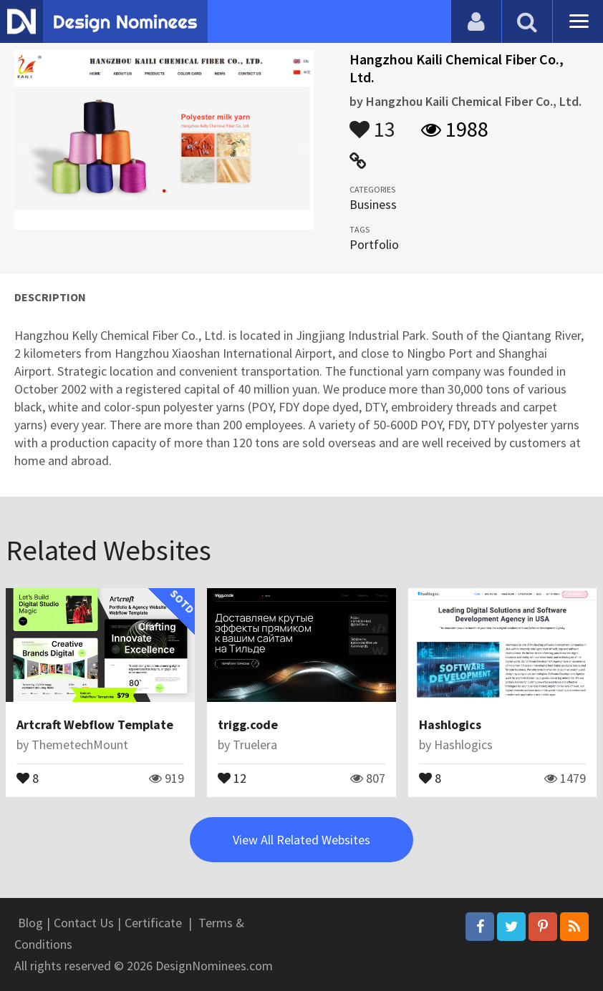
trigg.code (248, 724)
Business (373, 204)
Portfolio (374, 244)
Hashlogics (450, 724)
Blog (30, 922)
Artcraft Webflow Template (94, 724)
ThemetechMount (80, 744)
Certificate (153, 922)
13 (372, 122)
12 (232, 777)
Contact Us (84, 922)
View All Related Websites (301, 839)
